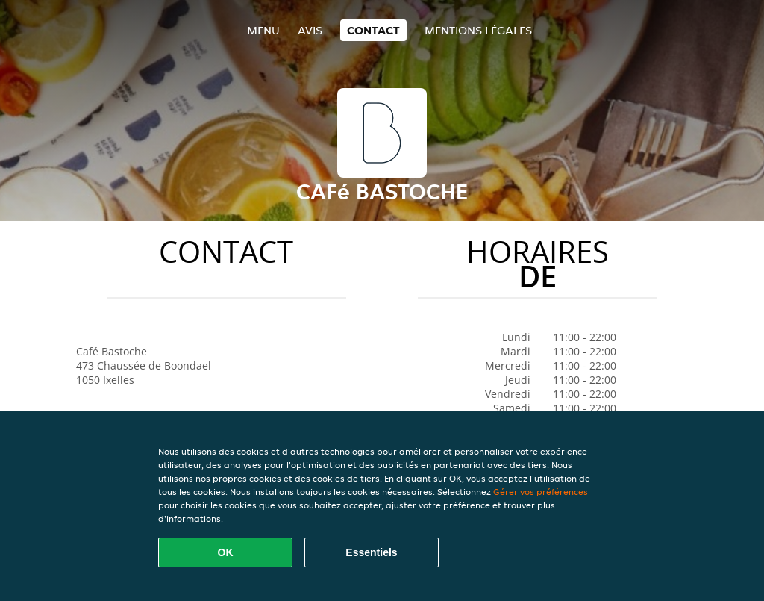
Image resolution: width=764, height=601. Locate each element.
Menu (263, 30)
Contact (373, 30)
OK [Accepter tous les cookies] (226, 552)
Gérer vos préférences (540, 491)
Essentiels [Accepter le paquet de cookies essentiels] (371, 552)
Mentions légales (478, 30)
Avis (310, 30)
